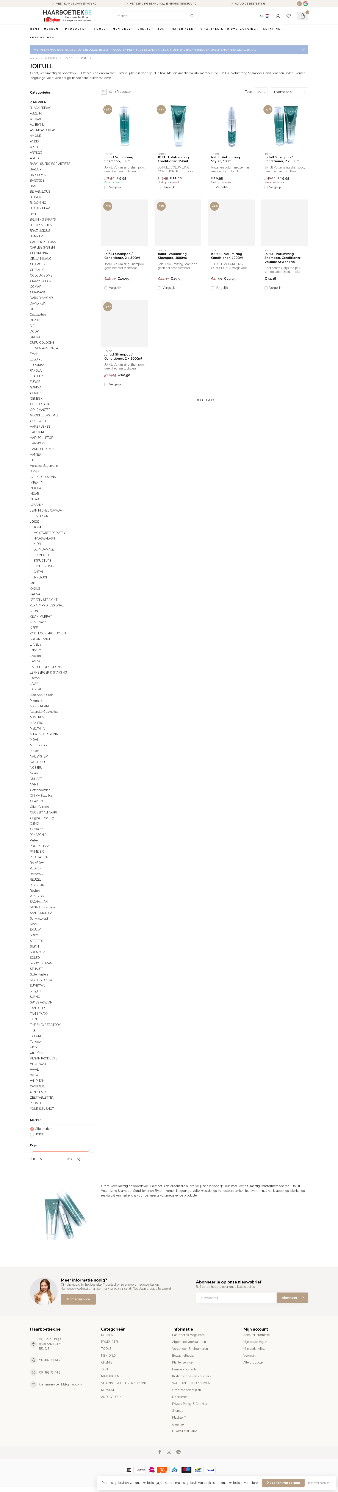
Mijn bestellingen (255, 1342)
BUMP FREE (38, 236)
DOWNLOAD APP (184, 1431)
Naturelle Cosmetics (44, 711)
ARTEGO (36, 152)
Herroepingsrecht (184, 1369)
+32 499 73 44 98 (51, 1360)
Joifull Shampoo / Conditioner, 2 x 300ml (282, 159)
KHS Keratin (38, 622)
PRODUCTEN (76, 29)
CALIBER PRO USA (43, 242)
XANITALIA (37, 1086)
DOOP (34, 331)
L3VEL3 (35, 644)
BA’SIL (34, 186)
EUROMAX (37, 365)
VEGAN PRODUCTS (43, 1058)
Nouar (34, 773)
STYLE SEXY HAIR (42, 980)
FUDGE (35, 381)
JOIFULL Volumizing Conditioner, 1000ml (227, 256)
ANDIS (34, 141)
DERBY (35, 320)
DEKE (34, 309)
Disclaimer (179, 1397)
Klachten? (179, 1417)
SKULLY (35, 929)
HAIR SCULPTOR (41, 437)
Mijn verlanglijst (254, 1348)
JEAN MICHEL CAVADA (46, 510)
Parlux (34, 840)
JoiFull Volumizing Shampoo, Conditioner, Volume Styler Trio (282, 258)
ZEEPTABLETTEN (42, 1097)
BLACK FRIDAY (40, 108)
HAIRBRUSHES (40, 426)
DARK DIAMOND (41, 298)
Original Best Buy (42, 818)
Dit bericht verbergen (283, 1482)
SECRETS (36, 941)
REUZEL (35, 879)
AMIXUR (35, 136)
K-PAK (38, 544)
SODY (34, 935)
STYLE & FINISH (45, 566)
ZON (161, 29)
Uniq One (36, 1052)
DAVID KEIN (38, 303)
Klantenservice (78, 1299)
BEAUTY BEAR (40, 208)
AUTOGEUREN (42, 37)
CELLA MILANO (41, 258)
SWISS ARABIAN (41, 1002)
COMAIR (36, 286)
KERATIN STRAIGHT (44, 599)
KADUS (35, 588)
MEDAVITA (37, 728)
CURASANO (38, 292)
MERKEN (51, 29)
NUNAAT (36, 779)
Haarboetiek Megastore (188, 1335)
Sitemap (177, 1410)
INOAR (34, 493)
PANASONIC (38, 834)
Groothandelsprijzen (186, 1390)
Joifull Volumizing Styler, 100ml (225, 159)
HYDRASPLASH (44, 538)
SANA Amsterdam (42, 907)
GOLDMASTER (40, 409)
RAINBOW (37, 862)
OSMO (34, 823)
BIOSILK (35, 197)
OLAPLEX (36, 801)
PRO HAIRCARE (40, 857)
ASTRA (34, 158)
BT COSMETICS (41, 225)
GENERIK (36, 398)
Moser (34, 751)
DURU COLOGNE (42, 342)
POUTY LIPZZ (39, 846)
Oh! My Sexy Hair (42, 795)
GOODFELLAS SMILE (44, 415)
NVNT (34, 784)
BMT (33, 214)
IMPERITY (36, 482)
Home (35, 29)
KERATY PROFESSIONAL (47, 605)
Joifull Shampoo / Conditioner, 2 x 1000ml (123, 356)
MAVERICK (37, 717)
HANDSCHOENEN (42, 449)
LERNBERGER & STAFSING (48, 672)
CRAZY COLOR (40, 281)
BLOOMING (38, 202)
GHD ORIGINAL (40, 404)
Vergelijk (115, 187)
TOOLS (100, 29)
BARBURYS (37, 175)
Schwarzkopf (39, 918)
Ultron (34, 1047)
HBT (33, 460)
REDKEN (36, 868)
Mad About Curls (41, 695)
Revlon (35, 890)
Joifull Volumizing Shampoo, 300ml (118, 159)
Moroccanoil (39, 745)
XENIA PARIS (38, 1092)
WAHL (34, 1069)
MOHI (34, 739)
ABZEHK (36, 113)
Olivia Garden (39, 807)
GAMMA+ (36, 387)
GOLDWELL (38, 421)
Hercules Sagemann (44, 465)
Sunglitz (35, 991)
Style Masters (39, 974)
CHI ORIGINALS (40, 253)
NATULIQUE (38, 762)
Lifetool (35, 678)
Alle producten (253, 1362)
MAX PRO (36, 723)
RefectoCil (37, 874)
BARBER (35, 169)
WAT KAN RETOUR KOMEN (191, 1383)
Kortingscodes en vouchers (191, 1376)
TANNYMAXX (39, 1013)
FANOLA (36, 370)
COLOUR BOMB (41, 275)
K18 (32, 583)
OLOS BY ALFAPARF (44, 812)
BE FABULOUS (40, 191)
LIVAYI (34, 683)
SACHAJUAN (39, 901)
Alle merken (43, 1128)
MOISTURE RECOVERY (50, 533)
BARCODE (37, 180)
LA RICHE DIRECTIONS (45, 667)
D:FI (32, 326)
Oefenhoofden (40, 790)
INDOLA (35, 488)
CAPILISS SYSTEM (42, 247)
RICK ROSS (37, 896)
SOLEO (35, 957)
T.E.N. (34, 1019)
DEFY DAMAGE (44, 549)
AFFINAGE (37, 119)
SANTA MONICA (41, 913)
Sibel (33, 924)
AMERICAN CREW (42, 130)
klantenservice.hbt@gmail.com (60, 1384)
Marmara (36, 700)
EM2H (34, 354)
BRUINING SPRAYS (43, 219)
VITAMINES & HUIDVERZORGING (228, 29)
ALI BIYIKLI (37, 124)
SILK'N (34, 946)
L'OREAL (36, 689)
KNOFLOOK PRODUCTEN (48, 633)
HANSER (36, 454)
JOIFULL (86, 58)
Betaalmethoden (183, 1355)
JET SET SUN (39, 516)
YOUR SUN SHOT (42, 1108)
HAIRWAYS (37, 443)
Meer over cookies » (319, 1482)
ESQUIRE (36, 359)
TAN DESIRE (38, 1008)
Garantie (178, 1424)
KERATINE (271, 29)
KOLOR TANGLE (41, 639)
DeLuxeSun (38, 314)
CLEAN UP (37, 270)
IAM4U (34, 471)
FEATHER (36, 376)
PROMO (35, 1103)
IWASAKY (36, 505)
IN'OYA (34, 499)
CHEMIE (144, 29)
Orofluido (36, 829)
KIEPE (34, 627)
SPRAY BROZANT (42, 963)
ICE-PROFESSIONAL (44, 477)
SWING (35, 997)
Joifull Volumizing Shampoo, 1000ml (172, 256)
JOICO (68, 58)
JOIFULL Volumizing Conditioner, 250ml (173, 159)
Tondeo (35, 1041)
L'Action (35, 655)
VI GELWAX (38, 1064)
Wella (34, 1075)
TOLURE (36, 1036)
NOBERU (36, 767)
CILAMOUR (37, 264)
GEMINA (35, 393)
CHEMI (38, 572)
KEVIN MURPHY (41, 616)
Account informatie (256, 1335)
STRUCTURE (42, 560)
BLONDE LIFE (43, 555)
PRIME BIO (37, 851)
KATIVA (35, 594)
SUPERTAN (37, 985)
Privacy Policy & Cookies (189, 1403)
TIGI (33, 1030)
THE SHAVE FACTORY (45, 1025)
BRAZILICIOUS (40, 230)
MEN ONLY (122, 29)
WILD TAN (37, 1080)
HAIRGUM (37, 432)
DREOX (35, 337)
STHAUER (37, 969)
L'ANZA (35, 661)
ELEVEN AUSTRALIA (44, 348)
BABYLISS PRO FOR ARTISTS (50, 163)
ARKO (34, 147)
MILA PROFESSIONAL (44, 734)
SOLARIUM (37, 952)
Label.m (35, 650)
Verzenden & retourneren (190, 1348)
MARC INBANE (40, 706)
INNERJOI (40, 577)
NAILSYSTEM (39, 756)
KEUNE (35, 611)
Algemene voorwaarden (189, 1342)
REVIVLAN (37, 885)
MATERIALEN (183, 29)
